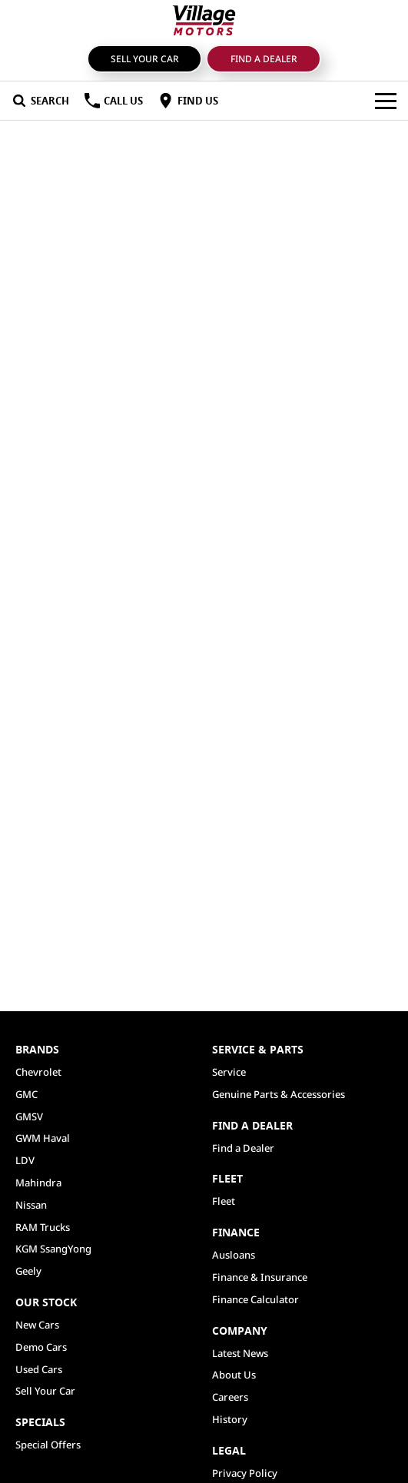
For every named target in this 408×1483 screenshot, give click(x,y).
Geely (28, 1271)
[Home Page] (204, 20)
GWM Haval (42, 1138)
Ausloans (233, 1255)
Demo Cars (41, 1347)
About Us (234, 1375)
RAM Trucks (42, 1227)
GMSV (29, 1116)
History (229, 1419)
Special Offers (48, 1444)
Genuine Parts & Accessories (278, 1094)
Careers (230, 1397)
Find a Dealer (264, 58)
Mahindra (38, 1182)
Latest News (240, 1353)
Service (229, 1072)
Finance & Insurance (259, 1277)
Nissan (31, 1205)
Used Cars (38, 1369)
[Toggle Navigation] (385, 100)
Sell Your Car (145, 58)
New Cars (37, 1325)
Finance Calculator (255, 1299)
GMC (26, 1094)
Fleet (223, 1201)
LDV (25, 1160)
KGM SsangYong (53, 1249)
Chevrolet (38, 1072)
